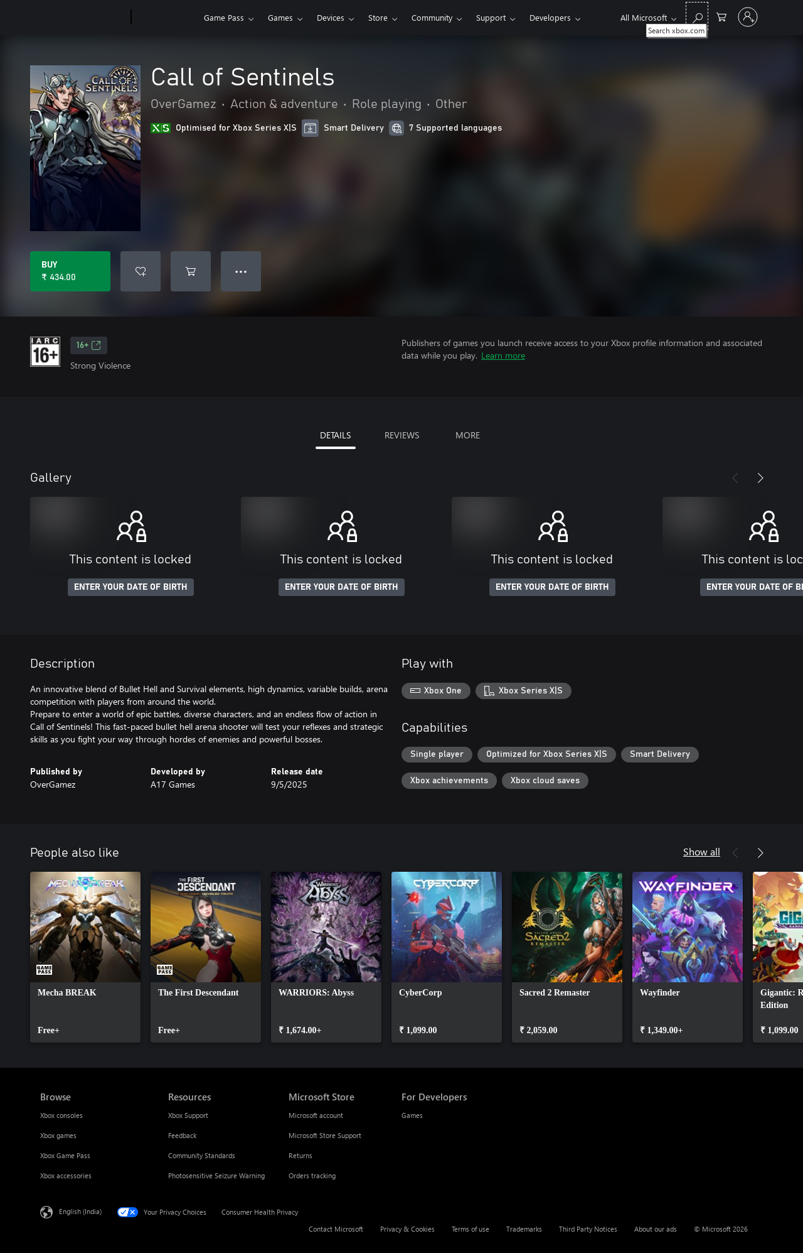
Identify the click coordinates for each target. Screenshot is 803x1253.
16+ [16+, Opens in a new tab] (89, 345)
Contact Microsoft (336, 1229)
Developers (550, 17)
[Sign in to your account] (748, 17)
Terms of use (470, 1229)
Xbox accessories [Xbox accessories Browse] (66, 1175)
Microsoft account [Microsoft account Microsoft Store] (316, 1115)
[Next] (760, 478)
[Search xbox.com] (697, 16)
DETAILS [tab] (335, 435)
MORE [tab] (467, 435)
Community (432, 17)
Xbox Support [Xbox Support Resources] (188, 1115)
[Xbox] (165, 18)
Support (491, 17)
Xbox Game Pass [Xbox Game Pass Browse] (65, 1155)
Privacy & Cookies (407, 1229)
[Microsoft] (83, 18)
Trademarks (524, 1229)
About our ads (655, 1229)
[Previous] (735, 478)
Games (280, 17)
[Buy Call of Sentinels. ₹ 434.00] (70, 271)
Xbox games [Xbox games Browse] (58, 1135)
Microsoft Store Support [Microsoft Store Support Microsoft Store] (325, 1135)
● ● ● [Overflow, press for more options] (241, 271)
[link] (85, 957)
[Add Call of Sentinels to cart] (191, 271)
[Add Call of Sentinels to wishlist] (140, 271)
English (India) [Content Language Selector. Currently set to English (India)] (80, 1211)
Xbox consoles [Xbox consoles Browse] (61, 1115)
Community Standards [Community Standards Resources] (201, 1155)
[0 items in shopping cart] (721, 16)
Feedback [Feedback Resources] (182, 1135)
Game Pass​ (224, 17)
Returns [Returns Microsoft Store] (300, 1155)
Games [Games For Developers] (412, 1115)
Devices (330, 17)
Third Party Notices (588, 1229)
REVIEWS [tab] (402, 435)
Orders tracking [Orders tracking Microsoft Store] (312, 1175)
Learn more (503, 355)
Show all (701, 851)
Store (378, 17)
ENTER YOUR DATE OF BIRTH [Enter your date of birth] (131, 587)
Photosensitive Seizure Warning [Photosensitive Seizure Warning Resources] (216, 1175)
